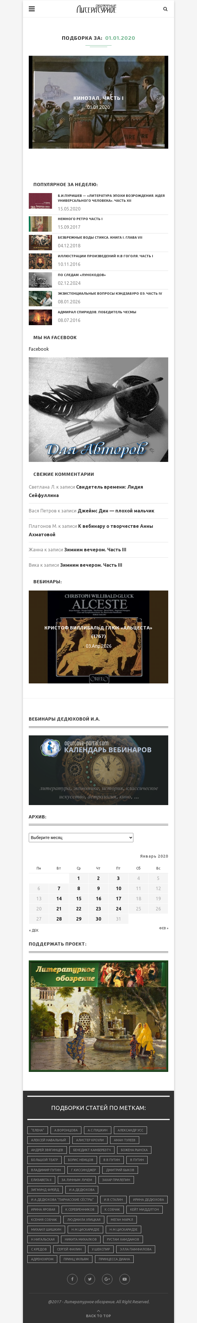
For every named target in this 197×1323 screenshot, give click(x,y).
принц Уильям (76, 1259)
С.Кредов (39, 1249)
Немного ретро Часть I (80, 219)
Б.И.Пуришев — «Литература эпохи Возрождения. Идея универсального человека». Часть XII (111, 197)
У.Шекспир (101, 1249)
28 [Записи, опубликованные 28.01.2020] (59, 918)
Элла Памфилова (135, 1249)
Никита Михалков (81, 1239)
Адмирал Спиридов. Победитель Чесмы (97, 312)
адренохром (42, 1259)
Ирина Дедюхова (148, 1199)
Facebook (39, 349)
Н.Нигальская (43, 1239)
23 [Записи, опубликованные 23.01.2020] (98, 908)
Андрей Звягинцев (47, 1150)
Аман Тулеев (124, 1140)
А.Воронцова (66, 1130)
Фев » (163, 928)
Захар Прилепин (116, 1180)
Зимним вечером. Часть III (95, 549)
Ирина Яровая (43, 1209)
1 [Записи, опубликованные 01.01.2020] (78, 878)
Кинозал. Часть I (99, 98)
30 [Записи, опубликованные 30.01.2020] (98, 918)
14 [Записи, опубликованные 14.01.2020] (59, 898)
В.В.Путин (111, 1160)
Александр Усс (130, 1130)
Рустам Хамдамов (123, 1239)
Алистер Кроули (90, 1140)
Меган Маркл (122, 1219)
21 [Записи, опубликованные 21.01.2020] (59, 908)
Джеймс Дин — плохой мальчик (116, 510)
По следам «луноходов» (82, 275)
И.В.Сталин (113, 1199)
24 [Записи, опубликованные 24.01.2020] (118, 908)
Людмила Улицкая (84, 1219)
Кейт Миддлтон (144, 1209)
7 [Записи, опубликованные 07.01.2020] (59, 888)
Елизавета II (41, 1180)
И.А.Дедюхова (81, 1189)
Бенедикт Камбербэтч (92, 1150)
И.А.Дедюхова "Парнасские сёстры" (62, 1199)
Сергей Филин (69, 1249)
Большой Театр (44, 1160)
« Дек (33, 930)
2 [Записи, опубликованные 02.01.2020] (98, 878)
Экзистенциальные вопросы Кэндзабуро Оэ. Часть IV (110, 293)
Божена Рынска (134, 1150)
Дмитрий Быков (120, 1170)
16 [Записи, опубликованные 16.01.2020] (98, 898)
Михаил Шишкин (46, 1229)
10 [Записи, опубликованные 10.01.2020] (118, 888)
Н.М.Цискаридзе (85, 1229)
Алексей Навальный (48, 1140)
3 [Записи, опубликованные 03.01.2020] (118, 878)
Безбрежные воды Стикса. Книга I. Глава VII (100, 237)
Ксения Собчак (44, 1219)
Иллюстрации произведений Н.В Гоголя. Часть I (105, 256)
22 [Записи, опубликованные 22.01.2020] (78, 908)
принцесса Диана (114, 1259)
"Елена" (37, 1130)
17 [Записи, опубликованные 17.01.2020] (118, 898)
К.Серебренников (79, 1209)
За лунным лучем (77, 1180)
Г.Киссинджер (83, 1170)
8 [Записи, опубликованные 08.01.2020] (78, 888)
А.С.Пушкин (98, 1130)
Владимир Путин (46, 1170)
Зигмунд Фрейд (45, 1189)
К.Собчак (112, 1209)
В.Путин (137, 1160)
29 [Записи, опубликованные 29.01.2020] (78, 918)
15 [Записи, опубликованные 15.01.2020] (78, 898)
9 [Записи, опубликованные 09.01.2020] (98, 888)
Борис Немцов (80, 1160)
